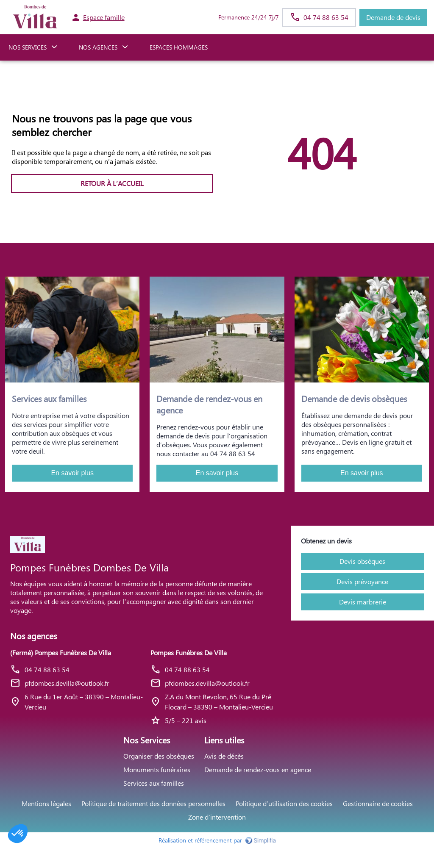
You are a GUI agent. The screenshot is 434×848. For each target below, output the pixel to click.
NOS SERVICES (27, 47)
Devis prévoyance (362, 581)
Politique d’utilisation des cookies (284, 803)
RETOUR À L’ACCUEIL (112, 183)
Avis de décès (224, 755)
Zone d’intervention (217, 816)
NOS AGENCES (98, 47)
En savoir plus (72, 473)
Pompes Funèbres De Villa (188, 652)
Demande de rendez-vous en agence (257, 769)
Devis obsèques (362, 561)
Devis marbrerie (362, 601)
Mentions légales (46, 803)
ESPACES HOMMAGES (179, 47)
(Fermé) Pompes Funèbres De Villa (60, 652)
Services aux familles (153, 783)
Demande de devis (393, 17)
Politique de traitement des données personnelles (153, 803)
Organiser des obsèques (158, 755)
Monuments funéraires (156, 769)
